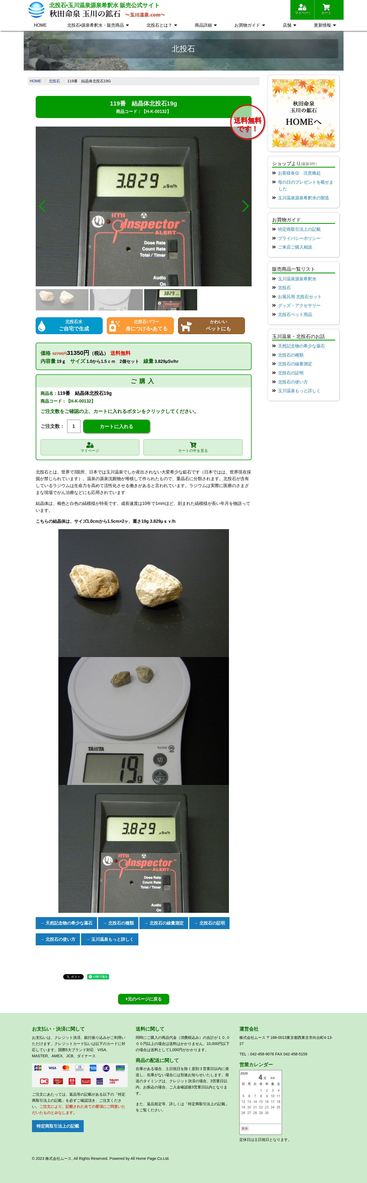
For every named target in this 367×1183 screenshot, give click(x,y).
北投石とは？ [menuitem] (159, 25)
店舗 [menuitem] (287, 25)
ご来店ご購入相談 (295, 247)
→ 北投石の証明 (209, 923)
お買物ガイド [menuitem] (247, 25)
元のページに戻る (144, 999)
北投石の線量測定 (295, 364)
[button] (42, 206)
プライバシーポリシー (299, 238)
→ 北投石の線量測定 (163, 923)
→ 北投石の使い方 (57, 939)
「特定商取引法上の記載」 (206, 1104)
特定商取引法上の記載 (299, 229)
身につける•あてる (140, 325)
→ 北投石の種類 (118, 923)
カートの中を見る (193, 447)
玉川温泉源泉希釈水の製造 (303, 198)
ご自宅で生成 (69, 325)
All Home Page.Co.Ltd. (150, 1158)
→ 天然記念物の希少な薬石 (66, 923)
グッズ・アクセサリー (299, 305)
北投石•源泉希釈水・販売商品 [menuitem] (95, 25)
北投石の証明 (291, 373)
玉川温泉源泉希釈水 (297, 279)
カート (326, 9)
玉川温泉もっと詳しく (299, 390)
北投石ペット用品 (295, 314)
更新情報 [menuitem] (322, 25)
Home (35, 81)
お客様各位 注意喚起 (299, 173)
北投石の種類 (291, 355)
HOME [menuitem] (40, 25)
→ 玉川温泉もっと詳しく (110, 939)
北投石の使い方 (293, 382)
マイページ (302, 9)
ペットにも (211, 325)
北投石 (54, 81)
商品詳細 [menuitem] (203, 25)
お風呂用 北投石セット (300, 296)
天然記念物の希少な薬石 (301, 346)
